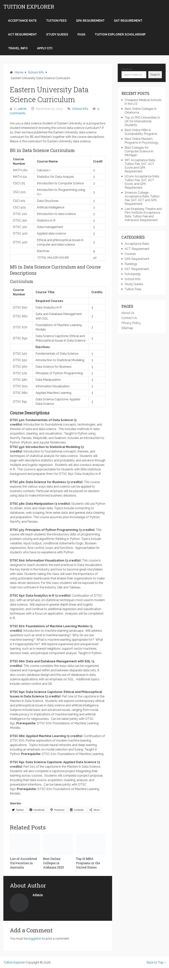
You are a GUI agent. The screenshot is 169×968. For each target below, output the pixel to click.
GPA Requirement (90, 20)
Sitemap (127, 328)
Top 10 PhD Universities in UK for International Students (142, 121)
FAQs (81, 34)
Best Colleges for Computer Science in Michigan (139, 151)
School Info (80, 109)
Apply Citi (44, 48)
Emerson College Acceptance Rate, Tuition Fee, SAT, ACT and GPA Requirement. (142, 198)
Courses (130, 254)
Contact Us (129, 318)
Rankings (131, 264)
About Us (127, 313)
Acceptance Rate (22, 20)
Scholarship (133, 274)
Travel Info (18, 48)
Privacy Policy (131, 323)
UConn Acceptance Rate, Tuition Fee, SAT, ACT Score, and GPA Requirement (142, 182)
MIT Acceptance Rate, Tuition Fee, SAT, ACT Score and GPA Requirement (140, 165)
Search (126, 69)
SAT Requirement (128, 20)
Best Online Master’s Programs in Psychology (141, 140)
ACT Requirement (22, 34)
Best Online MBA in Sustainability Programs (141, 132)
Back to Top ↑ (156, 962)
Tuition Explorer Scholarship (120, 34)
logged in (34, 938)
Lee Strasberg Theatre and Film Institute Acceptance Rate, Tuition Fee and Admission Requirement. (143, 214)
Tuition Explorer (28, 6)
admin (22, 109)
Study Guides (57, 34)
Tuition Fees (56, 20)
